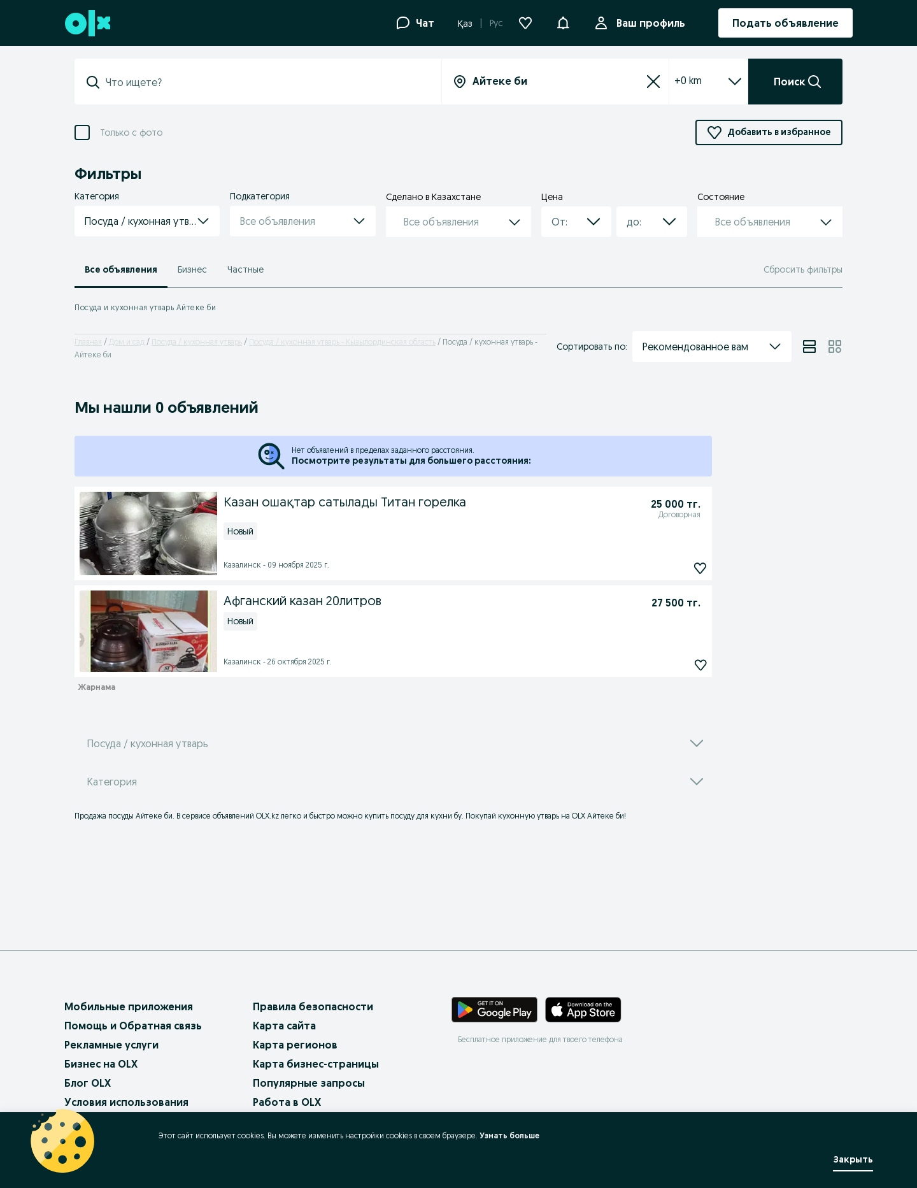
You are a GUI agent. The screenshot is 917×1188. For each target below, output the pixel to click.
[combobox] (561, 221)
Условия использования (126, 1102)
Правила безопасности (313, 1006)
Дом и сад (127, 342)
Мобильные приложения (128, 1006)
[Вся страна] (555, 81)
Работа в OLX (287, 1102)
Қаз (465, 23)
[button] (563, 21)
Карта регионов (295, 1044)
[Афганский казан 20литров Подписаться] (614, 665)
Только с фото (131, 132)
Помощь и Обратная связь (133, 1025)
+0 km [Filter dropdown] (688, 80)
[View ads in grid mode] (834, 346)
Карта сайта (284, 1025)
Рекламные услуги (111, 1044)
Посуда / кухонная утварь (197, 342)
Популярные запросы (309, 1083)
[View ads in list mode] (809, 346)
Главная (88, 342)
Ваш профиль (648, 23)
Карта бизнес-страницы (316, 1063)
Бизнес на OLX (101, 1063)
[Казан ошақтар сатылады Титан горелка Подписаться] (584, 568)
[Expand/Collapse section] (735, 81)
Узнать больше (509, 1135)
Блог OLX (87, 1083)
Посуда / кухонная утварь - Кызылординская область (342, 342)
